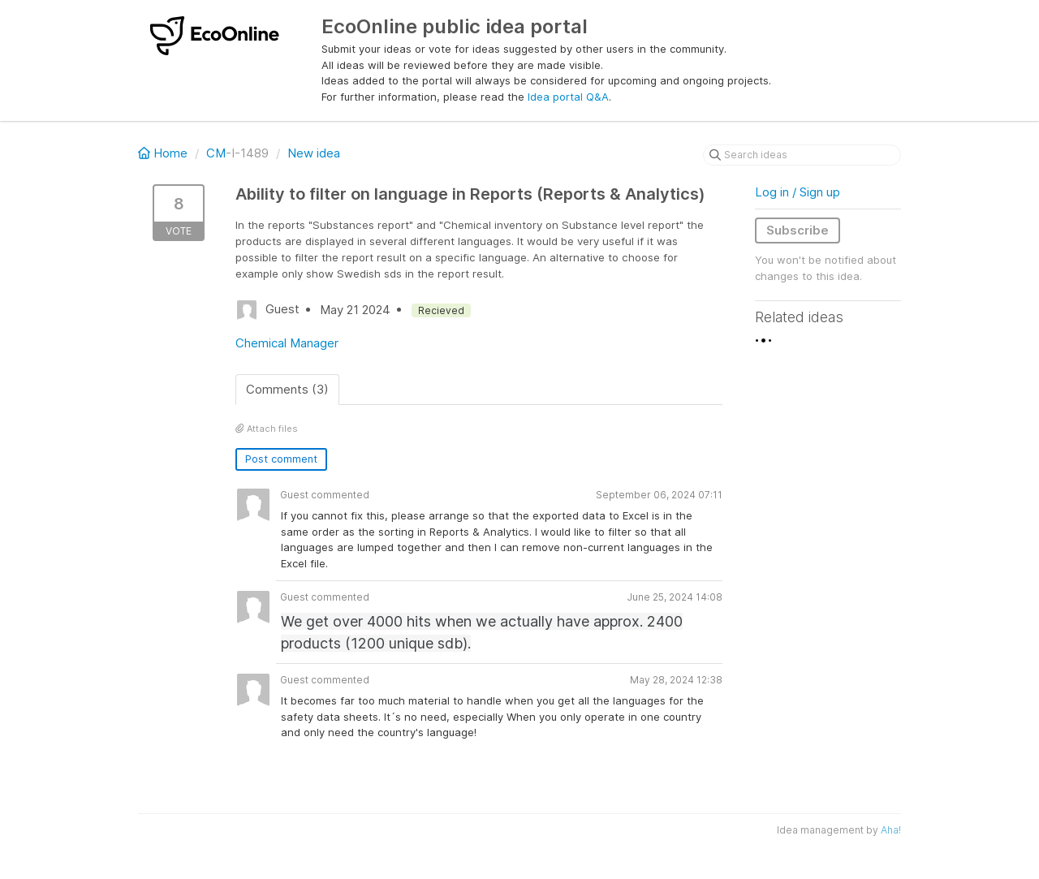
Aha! (891, 830)
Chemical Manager (286, 343)
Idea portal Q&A (568, 96)
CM (216, 153)
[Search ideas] (802, 155)
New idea (313, 153)
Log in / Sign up (797, 192)
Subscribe (797, 230)
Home (164, 153)
